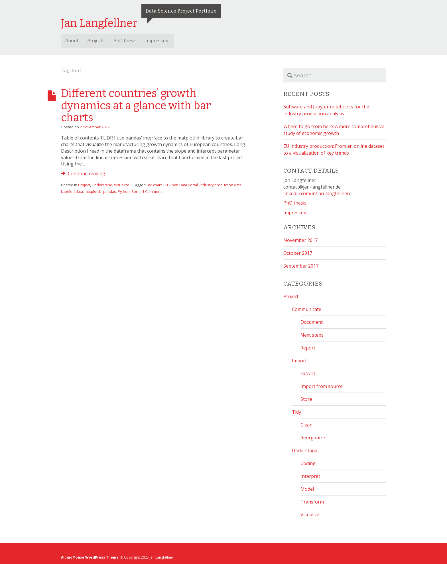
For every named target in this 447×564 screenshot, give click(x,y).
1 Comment (152, 191)
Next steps (312, 335)
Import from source (321, 386)
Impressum (157, 40)
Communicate (306, 309)
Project (84, 184)
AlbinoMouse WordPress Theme (90, 557)
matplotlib (93, 191)
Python (124, 191)
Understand (102, 184)
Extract (307, 373)
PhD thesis (125, 40)
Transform (312, 502)
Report (307, 348)
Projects (96, 40)
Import (299, 360)
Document (311, 322)
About (71, 40)
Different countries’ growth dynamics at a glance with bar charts (136, 105)
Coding (308, 463)
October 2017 (297, 253)
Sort (135, 191)
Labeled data (72, 191)
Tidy (296, 412)
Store (306, 399)
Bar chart (154, 184)
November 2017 (300, 240)
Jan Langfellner (99, 23)
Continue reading (83, 173)
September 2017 (300, 266)
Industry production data (220, 184)
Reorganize (312, 437)
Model (307, 489)
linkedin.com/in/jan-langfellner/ (317, 193)
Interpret (310, 476)
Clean (306, 425)
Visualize (121, 184)
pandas (109, 191)
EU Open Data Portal (180, 184)
